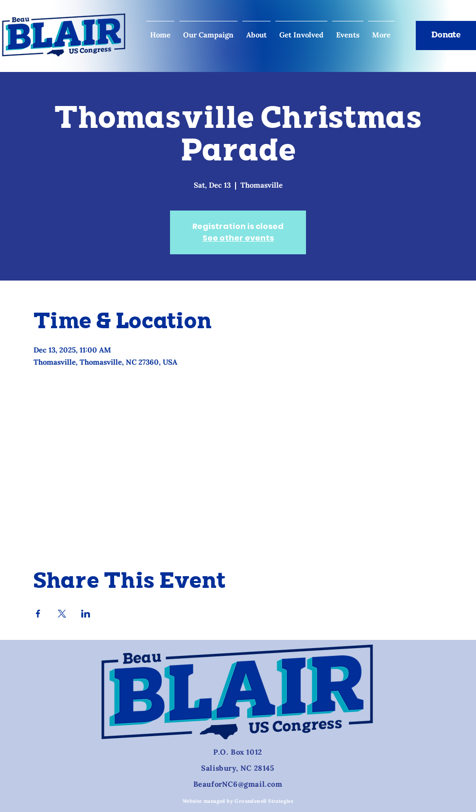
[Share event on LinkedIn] (85, 614)
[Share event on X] (62, 614)
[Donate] (446, 35)
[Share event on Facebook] (38, 614)
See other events (238, 238)
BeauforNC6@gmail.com (238, 784)
